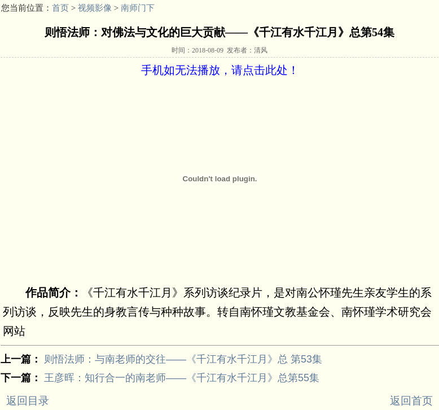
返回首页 (411, 401)
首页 (60, 7)
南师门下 (138, 7)
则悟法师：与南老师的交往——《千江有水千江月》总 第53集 (183, 359)
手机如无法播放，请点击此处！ (220, 70)
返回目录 (27, 401)
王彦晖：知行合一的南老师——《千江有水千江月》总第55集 (181, 377)
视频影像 (95, 7)
